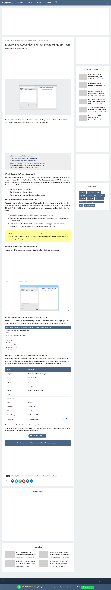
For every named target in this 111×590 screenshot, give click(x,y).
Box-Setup (20, 2)
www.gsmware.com (34, 419)
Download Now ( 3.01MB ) (37, 436)
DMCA (85, 581)
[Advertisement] (55, 21)
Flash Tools (31, 411)
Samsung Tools (91, 202)
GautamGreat (32, 407)
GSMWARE (7, 3)
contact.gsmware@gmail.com (28, 364)
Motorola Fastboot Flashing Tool (38, 374)
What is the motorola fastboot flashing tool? (22, 156)
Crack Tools (90, 192)
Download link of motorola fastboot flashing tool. (24, 167)
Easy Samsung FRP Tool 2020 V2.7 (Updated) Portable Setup (95, 117)
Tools (30, 2)
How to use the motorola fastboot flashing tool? (23, 158)
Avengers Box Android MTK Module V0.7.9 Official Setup (97, 108)
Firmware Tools (91, 195)
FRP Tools (82, 195)
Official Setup (99, 198)
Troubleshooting (89, 205)
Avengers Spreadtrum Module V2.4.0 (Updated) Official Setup (59, 553)
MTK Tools (90, 198)
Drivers (38, 2)
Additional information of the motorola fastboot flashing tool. (27, 165)
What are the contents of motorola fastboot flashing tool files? (27, 163)
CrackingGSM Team (17, 476)
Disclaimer (91, 581)
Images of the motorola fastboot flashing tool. (23, 160)
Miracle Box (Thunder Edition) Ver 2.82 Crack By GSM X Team (25, 562)
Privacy (98, 581)
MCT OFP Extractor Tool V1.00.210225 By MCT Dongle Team (25, 553)
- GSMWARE (10, 581)
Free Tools (37, 476)
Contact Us (104, 581)
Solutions (48, 2)
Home (7, 40)
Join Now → (87, 587)
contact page (63, 361)
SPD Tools (82, 202)
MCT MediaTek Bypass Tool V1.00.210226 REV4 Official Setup (58, 562)
